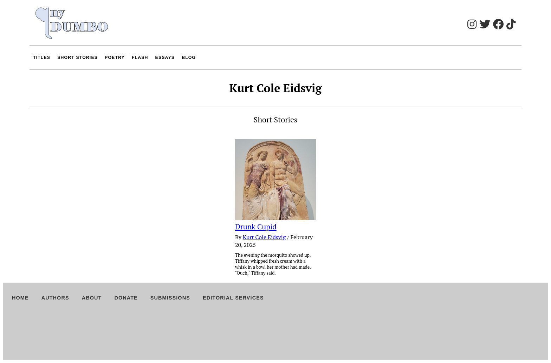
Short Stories (77, 57)
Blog (189, 57)
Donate (125, 298)
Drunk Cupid (256, 226)
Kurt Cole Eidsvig (264, 237)
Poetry (115, 57)
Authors (55, 298)
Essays (165, 57)
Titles (41, 57)
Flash (140, 57)
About (92, 298)
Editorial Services (233, 298)
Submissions (170, 298)
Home (20, 298)
